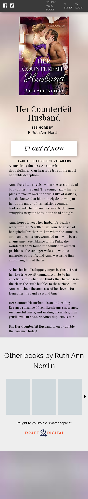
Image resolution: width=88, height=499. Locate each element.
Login (79, 5)
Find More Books (50, 5)
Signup (68, 5)
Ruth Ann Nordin (46, 132)
